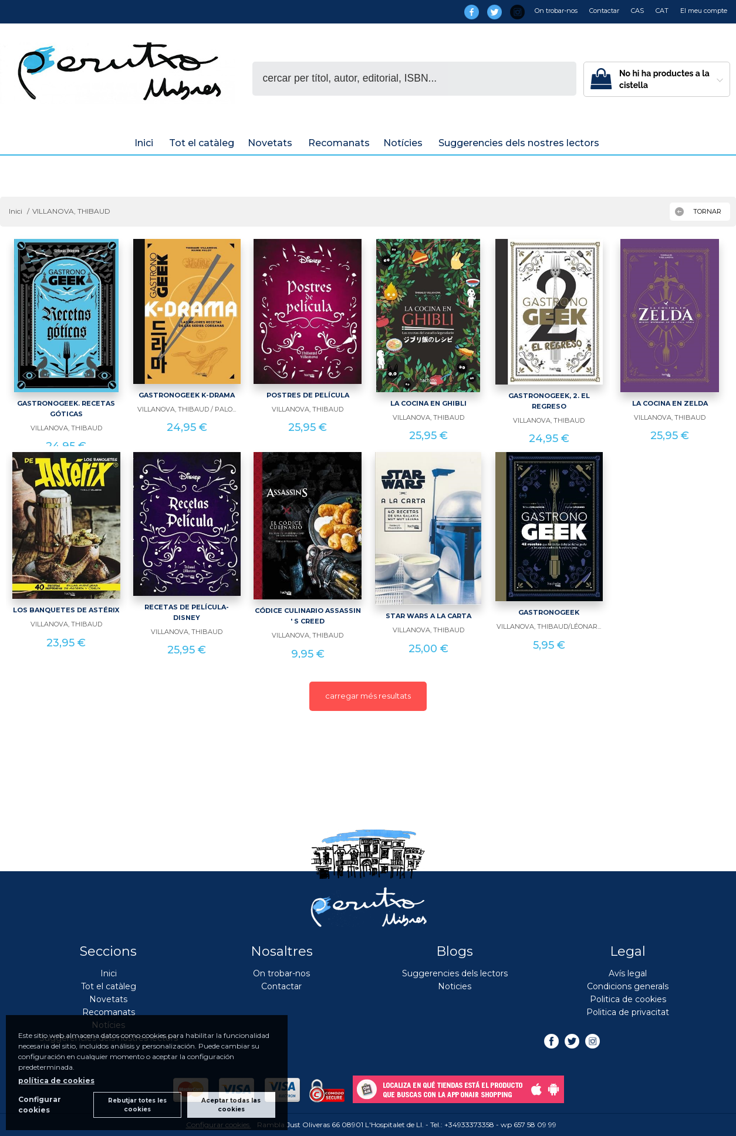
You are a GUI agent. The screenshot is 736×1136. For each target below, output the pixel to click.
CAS (637, 10)
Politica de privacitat (627, 1012)
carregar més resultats (368, 695)
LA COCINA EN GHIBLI (428, 403)
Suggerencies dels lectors (455, 973)
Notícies (404, 143)
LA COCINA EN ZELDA (670, 403)
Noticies (454, 986)
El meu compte (703, 10)
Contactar (604, 10)
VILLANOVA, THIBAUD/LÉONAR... (549, 626)
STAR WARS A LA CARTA (428, 616)
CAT (662, 10)
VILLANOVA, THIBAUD (66, 428)
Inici (145, 143)
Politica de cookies (628, 999)
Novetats (271, 143)
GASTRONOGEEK (548, 612)
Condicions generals (628, 986)
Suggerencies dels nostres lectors (520, 143)
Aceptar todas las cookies (231, 1105)
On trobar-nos (556, 10)
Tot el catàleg (201, 143)
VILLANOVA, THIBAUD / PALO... (186, 409)
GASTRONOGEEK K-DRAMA (187, 395)
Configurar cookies (39, 1104)
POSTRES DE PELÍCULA (307, 395)
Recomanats (339, 143)
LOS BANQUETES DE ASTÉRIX (66, 610)
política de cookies (56, 1080)
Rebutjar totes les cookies (137, 1105)
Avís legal (628, 973)
